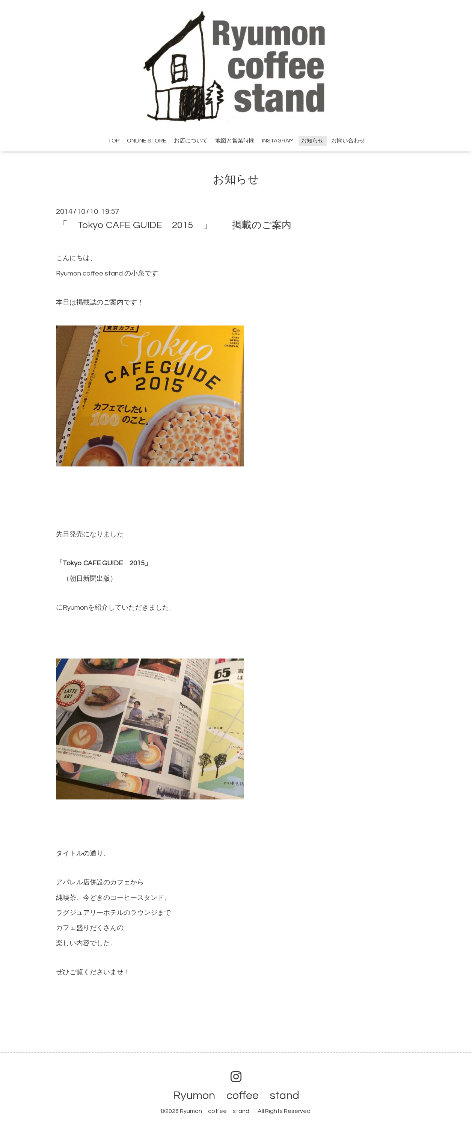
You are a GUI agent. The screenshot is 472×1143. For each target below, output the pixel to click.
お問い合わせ (348, 141)
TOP (113, 141)
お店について (191, 141)
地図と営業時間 (235, 141)
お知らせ (312, 141)
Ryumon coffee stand (242, 1095)
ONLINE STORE (146, 141)
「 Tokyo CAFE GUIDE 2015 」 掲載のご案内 (174, 225)
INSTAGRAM (278, 141)
